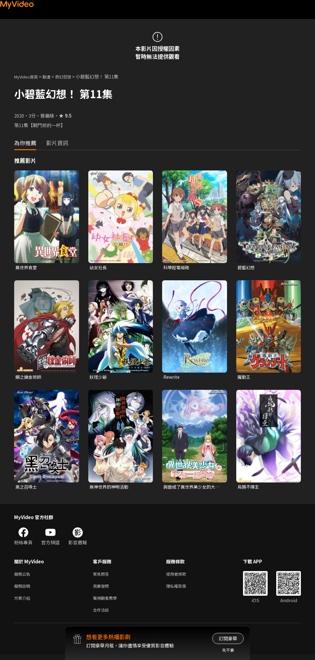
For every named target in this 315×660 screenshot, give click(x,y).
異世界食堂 (26, 267)
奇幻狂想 (70, 76)
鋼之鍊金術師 (29, 377)
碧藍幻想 (246, 267)
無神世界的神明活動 (110, 488)
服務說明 (23, 589)
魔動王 (244, 377)
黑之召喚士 (26, 488)
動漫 (51, 76)
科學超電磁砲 (177, 267)
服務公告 (23, 576)
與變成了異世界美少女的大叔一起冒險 (191, 488)
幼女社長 (99, 267)
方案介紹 (23, 602)
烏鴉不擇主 (249, 488)
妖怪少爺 (99, 377)
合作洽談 (102, 615)
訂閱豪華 (228, 638)
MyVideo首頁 (28, 76)
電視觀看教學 (107, 602)
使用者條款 (181, 576)
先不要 (228, 650)
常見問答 (102, 576)
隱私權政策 (181, 589)
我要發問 (102, 589)
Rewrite (172, 377)
